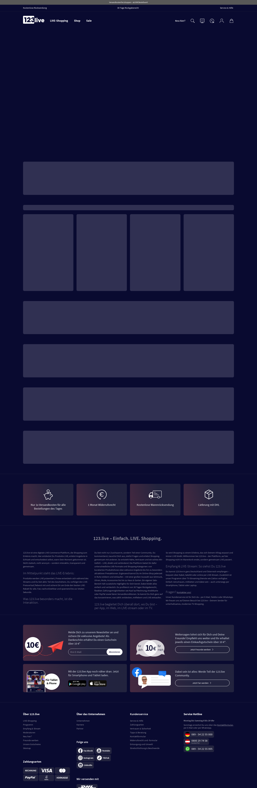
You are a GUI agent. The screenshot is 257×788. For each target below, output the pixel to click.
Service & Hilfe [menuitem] (226, 7)
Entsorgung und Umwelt (141, 744)
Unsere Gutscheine (32, 744)
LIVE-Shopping (59, 20)
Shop (77, 20)
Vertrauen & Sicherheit (140, 728)
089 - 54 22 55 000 (201, 734)
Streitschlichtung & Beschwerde (144, 748)
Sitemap (27, 748)
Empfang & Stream (31, 728)
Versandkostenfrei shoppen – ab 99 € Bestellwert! (128, 2)
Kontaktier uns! (184, 592)
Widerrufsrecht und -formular (143, 740)
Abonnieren (114, 651)
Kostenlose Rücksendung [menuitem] (35, 7)
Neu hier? (180, 20)
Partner (80, 728)
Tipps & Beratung (138, 732)
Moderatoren (29, 732)
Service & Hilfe (136, 720)
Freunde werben (30, 740)
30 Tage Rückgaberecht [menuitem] (128, 7)
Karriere (80, 724)
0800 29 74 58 (199, 740)
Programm (28, 724)
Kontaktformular (138, 736)
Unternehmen (83, 720)
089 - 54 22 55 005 (201, 749)
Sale (89, 20)
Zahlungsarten (137, 724)
